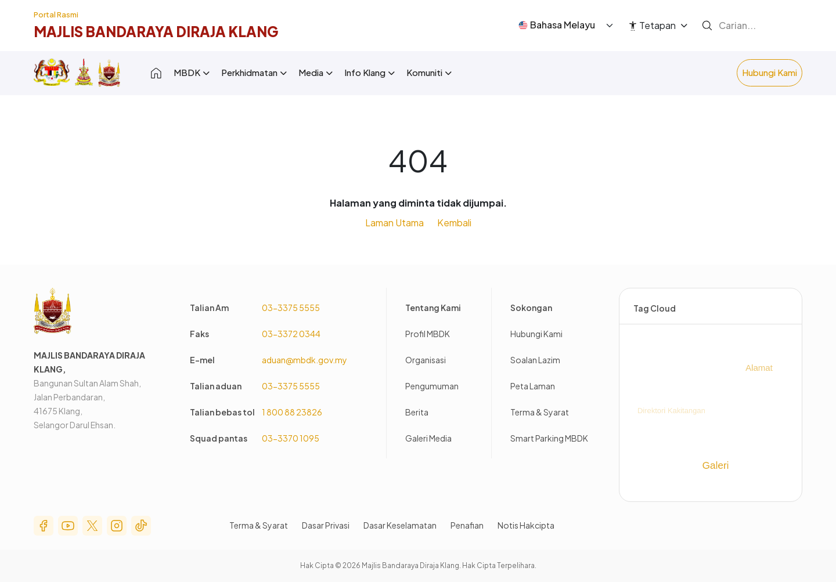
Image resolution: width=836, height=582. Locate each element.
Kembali (454, 222)
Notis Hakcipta (526, 525)
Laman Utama (394, 222)
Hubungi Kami (769, 72)
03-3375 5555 (291, 307)
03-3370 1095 (290, 438)
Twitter (92, 526)
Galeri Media (428, 438)
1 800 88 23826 (292, 412)
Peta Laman (532, 386)
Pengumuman (432, 386)
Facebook (43, 526)
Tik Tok (141, 526)
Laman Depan (156, 72)
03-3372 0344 (291, 333)
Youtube (68, 526)
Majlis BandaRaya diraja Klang (156, 31)
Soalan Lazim (535, 360)
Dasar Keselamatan (400, 525)
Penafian (467, 525)
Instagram (117, 526)
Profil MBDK (427, 333)
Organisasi (425, 360)
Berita (416, 412)
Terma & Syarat (539, 412)
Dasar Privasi (325, 525)
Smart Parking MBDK (549, 438)
